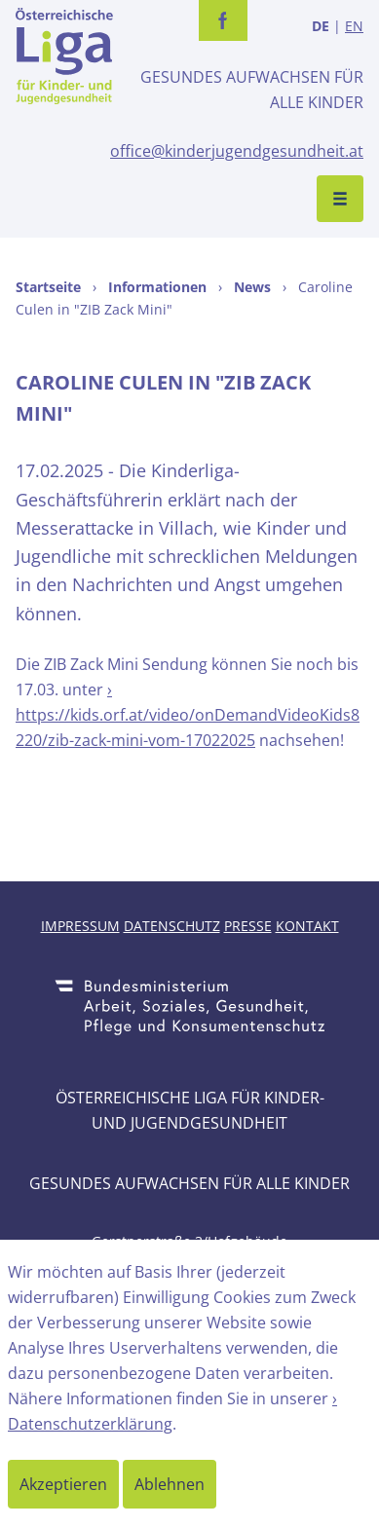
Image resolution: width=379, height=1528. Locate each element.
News (252, 287)
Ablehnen (169, 1484)
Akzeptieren (63, 1484)
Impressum (80, 925)
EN (354, 26)
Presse (248, 925)
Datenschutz (172, 925)
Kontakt (307, 925)
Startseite (48, 287)
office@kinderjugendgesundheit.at (236, 151)
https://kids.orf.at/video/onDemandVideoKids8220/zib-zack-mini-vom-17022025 (188, 727)
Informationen (157, 287)
